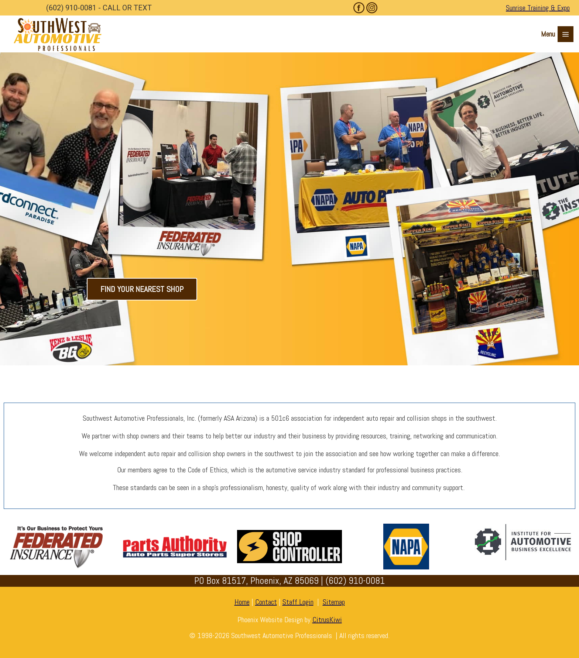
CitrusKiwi (327, 619)
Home (242, 602)
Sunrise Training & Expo (538, 8)
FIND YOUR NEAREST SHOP (142, 289)
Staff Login (298, 602)
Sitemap (334, 602)
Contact (266, 602)
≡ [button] (565, 34)
